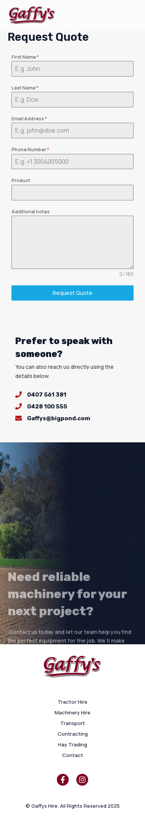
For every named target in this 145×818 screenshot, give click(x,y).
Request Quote (72, 292)
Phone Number (30, 149)
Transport (72, 723)
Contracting (73, 733)
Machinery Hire (72, 712)
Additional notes (30, 211)
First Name (25, 57)
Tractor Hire (72, 701)
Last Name (25, 88)
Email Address (29, 118)
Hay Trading (72, 744)
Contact (72, 755)
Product (20, 180)
